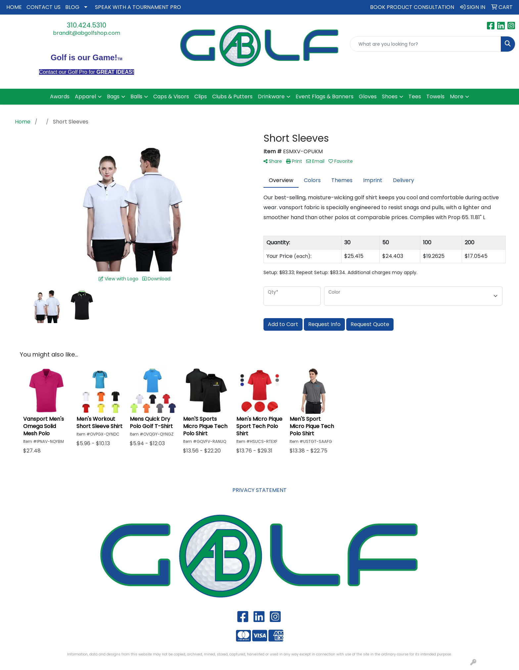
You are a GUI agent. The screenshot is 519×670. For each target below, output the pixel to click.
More (456, 96)
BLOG (72, 7)
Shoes (390, 96)
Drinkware (271, 96)
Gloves (368, 96)
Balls (136, 96)
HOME (14, 7)
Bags (113, 96)
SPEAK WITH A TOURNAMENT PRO (138, 7)
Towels (435, 96)
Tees (414, 96)
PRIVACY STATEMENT (259, 490)
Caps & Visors (171, 96)
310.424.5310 (86, 25)
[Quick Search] (425, 44)
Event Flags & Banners (325, 96)
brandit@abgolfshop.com (86, 33)
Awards (60, 96)
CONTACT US (43, 7)
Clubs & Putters (232, 96)
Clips (200, 96)
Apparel (85, 96)
